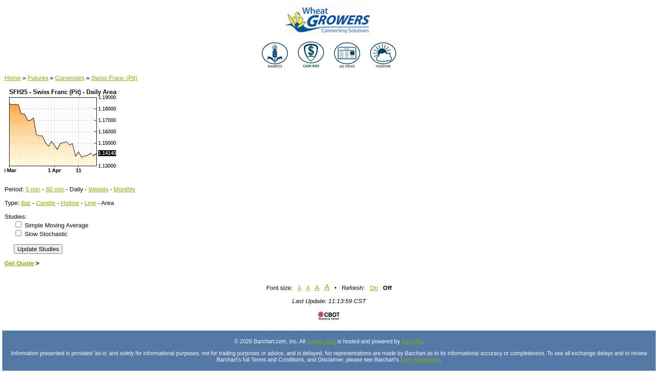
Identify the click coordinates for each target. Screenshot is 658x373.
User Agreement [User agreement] (420, 360)
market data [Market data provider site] (321, 341)
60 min (55, 189)
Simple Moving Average (57, 225)
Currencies (69, 77)
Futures (37, 77)
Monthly (124, 189)
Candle (45, 203)
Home (13, 77)
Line (90, 203)
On (374, 287)
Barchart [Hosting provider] (412, 341)
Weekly (98, 189)
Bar (26, 203)
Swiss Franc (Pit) (114, 77)
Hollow (70, 203)
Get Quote (19, 263)
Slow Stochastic (46, 234)
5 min (33, 189)
